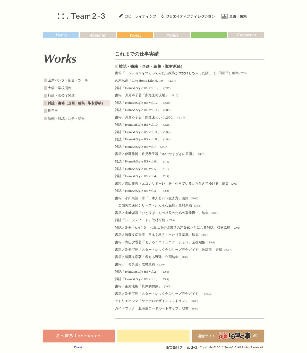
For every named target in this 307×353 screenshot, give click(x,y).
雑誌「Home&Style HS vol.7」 (141, 147)
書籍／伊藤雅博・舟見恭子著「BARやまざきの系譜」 (161, 154)
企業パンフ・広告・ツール (68, 80)
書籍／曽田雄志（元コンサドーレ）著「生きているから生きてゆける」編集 (177, 183)
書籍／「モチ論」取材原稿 (140, 264)
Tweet (78, 347)
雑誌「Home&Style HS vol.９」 (143, 132)
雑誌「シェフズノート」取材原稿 (145, 220)
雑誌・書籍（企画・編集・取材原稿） (76, 103)
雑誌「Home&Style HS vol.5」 (142, 169)
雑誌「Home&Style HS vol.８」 (143, 139)
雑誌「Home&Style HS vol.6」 (142, 161)
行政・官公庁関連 (61, 95)
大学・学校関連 (59, 88)
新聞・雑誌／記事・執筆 (66, 118)
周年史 (53, 111)
